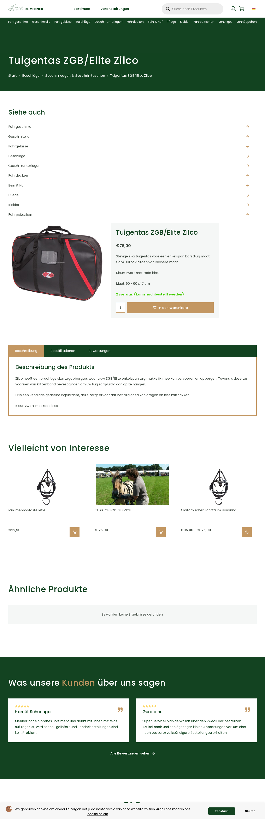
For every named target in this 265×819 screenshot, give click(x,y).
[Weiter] (264, 500)
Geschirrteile (18, 136)
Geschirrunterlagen (24, 165)
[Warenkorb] (241, 9)
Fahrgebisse (18, 146)
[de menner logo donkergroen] (25, 9)
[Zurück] (1, 500)
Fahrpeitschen (20, 214)
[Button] (233, 8)
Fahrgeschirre (19, 126)
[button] (75, 532)
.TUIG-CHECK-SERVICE (112, 510)
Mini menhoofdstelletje (26, 510)
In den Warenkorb (173, 307)
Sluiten (250, 811)
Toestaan (222, 811)
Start (12, 75)
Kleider (13, 204)
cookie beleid (97, 814)
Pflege (13, 195)
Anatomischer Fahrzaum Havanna (208, 510)
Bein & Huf (16, 185)
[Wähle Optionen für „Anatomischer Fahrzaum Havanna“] (247, 532)
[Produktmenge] (120, 307)
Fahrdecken (18, 175)
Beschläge (31, 75)
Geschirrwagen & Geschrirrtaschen (75, 75)
